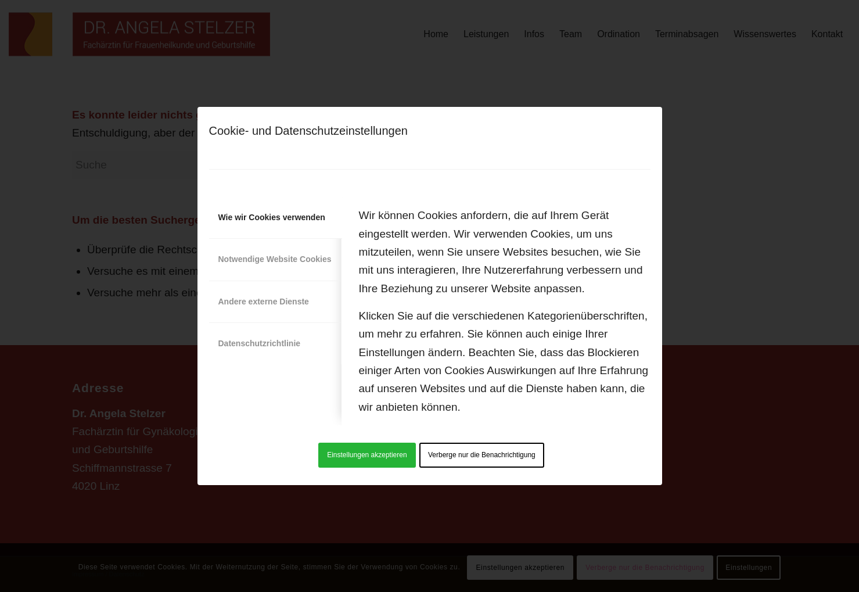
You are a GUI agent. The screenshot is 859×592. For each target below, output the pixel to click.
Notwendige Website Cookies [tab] (275, 259)
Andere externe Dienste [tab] (263, 301)
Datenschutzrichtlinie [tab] (259, 343)
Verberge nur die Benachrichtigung (481, 455)
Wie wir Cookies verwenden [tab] (271, 217)
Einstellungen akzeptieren (367, 455)
